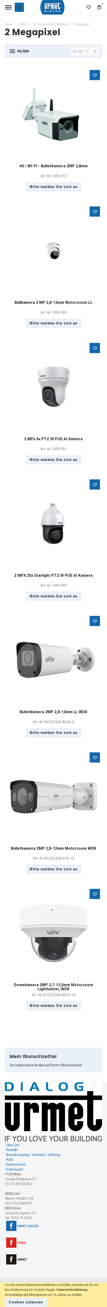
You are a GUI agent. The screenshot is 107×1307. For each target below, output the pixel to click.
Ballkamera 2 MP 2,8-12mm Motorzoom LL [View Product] (53, 250)
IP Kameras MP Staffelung (51, 24)
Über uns (13, 1145)
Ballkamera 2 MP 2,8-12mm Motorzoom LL (53, 302)
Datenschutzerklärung (72, 1289)
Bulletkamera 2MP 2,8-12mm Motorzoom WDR (53, 848)
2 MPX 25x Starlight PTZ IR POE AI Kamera (53, 575)
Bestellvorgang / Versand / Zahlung (33, 1155)
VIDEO (23, 24)
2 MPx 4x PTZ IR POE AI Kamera (53, 439)
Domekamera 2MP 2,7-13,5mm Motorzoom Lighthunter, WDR (53, 987)
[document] (53, 1294)
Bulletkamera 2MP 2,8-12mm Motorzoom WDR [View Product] (53, 796)
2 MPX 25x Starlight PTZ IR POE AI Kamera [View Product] (53, 523)
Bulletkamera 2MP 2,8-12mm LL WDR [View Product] (53, 660)
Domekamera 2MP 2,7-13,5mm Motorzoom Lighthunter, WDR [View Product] (53, 933)
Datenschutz (16, 1164)
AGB (9, 1160)
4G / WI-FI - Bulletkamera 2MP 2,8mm (53, 166)
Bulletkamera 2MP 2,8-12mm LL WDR (53, 712)
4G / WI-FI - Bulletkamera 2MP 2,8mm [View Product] (53, 114)
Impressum (14, 1169)
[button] (95, 75)
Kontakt (12, 1150)
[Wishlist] (88, 7)
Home (8, 24)
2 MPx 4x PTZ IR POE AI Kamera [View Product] (53, 387)
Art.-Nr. (78, 51)
